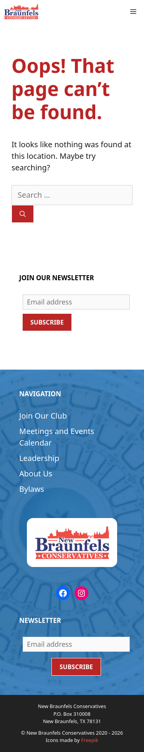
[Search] (23, 214)
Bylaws (31, 489)
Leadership (39, 458)
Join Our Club (43, 415)
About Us (35, 473)
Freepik (89, 740)
